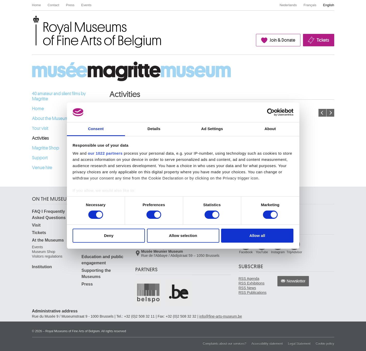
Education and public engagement (102, 260)
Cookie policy (325, 343)
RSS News (247, 288)
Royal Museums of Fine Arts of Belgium (31, 21)
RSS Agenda (249, 279)
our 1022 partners (105, 153)
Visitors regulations (47, 256)
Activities (40, 138)
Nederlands (288, 5)
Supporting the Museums (96, 273)
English (328, 5)
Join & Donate (282, 40)
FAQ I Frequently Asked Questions (49, 214)
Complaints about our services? (224, 343)
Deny (109, 235)
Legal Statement (299, 343)
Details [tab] (153, 128)
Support (40, 157)
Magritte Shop (45, 148)
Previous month (322, 113)
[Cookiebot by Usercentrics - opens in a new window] (270, 112)
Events (86, 5)
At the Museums (48, 240)
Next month (330, 113)
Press (70, 5)
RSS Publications (253, 292)
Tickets (323, 40)
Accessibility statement (267, 343)
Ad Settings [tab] (212, 128)
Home (36, 5)
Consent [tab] (96, 128)
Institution (42, 267)
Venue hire (42, 167)
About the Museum (50, 118)
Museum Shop (43, 252)
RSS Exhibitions (251, 283)
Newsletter (296, 281)
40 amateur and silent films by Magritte (59, 96)
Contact (53, 5)
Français (309, 5)
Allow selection (183, 235)
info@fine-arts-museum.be (220, 316)
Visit (36, 225)
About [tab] (270, 128)
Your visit (40, 128)
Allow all (257, 235)
